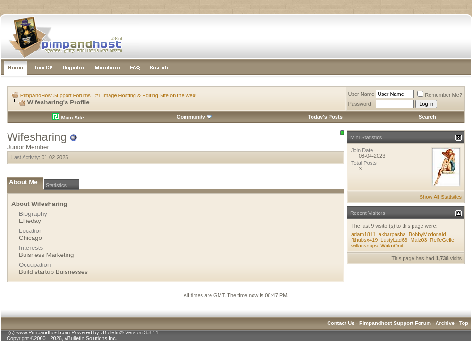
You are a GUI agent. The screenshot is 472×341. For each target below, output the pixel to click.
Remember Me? (439, 95)
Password (359, 104)
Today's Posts (325, 116)
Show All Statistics (441, 197)
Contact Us (340, 323)
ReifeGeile (442, 240)
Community (194, 116)
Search (427, 116)
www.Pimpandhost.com (43, 332)
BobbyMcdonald (427, 234)
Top (463, 323)
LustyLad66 (393, 240)
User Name (361, 94)
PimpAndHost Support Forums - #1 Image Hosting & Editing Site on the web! (108, 95)
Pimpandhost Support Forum (395, 323)
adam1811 (363, 234)
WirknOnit (391, 245)
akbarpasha (392, 234)
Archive (445, 323)
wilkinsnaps (364, 245)
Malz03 (418, 240)
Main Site (68, 117)
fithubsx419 (364, 240)
